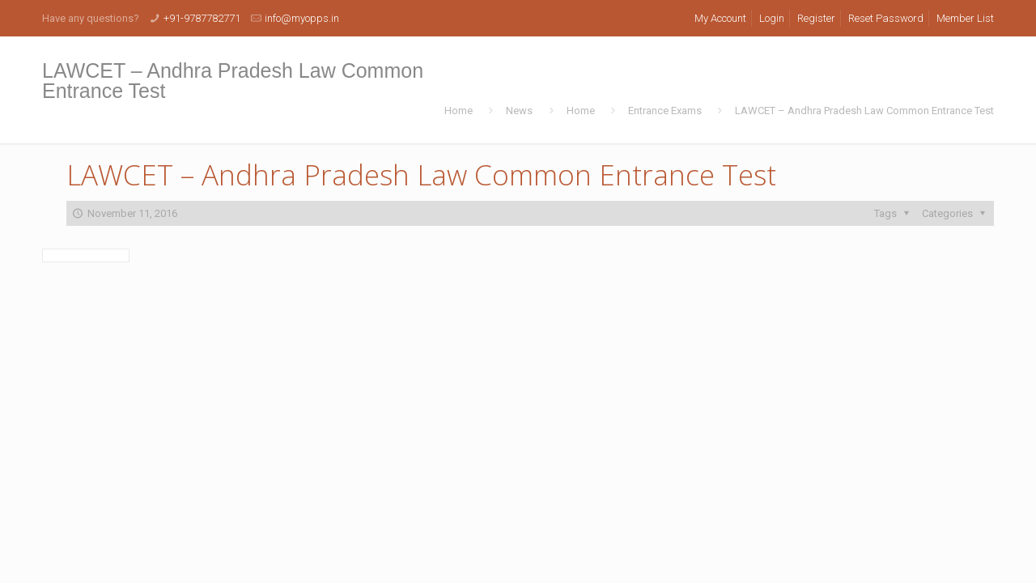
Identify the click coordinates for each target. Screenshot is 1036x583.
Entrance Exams (665, 110)
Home (458, 110)
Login (771, 18)
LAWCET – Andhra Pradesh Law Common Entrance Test (864, 110)
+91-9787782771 (201, 18)
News (519, 110)
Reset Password (885, 18)
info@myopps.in (302, 18)
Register (816, 18)
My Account (720, 18)
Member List (965, 18)
